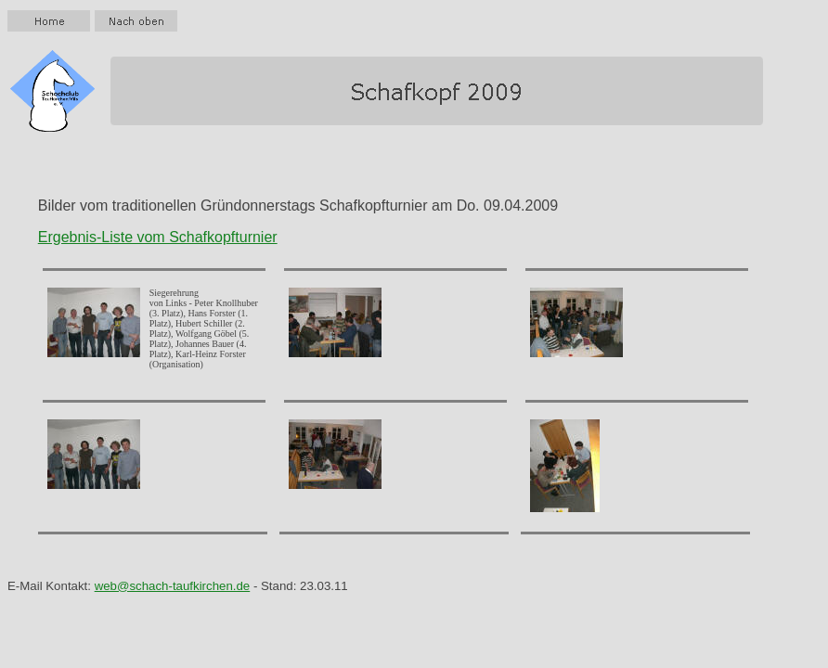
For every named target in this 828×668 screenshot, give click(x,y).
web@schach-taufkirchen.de (173, 586)
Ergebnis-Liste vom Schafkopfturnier (158, 237)
